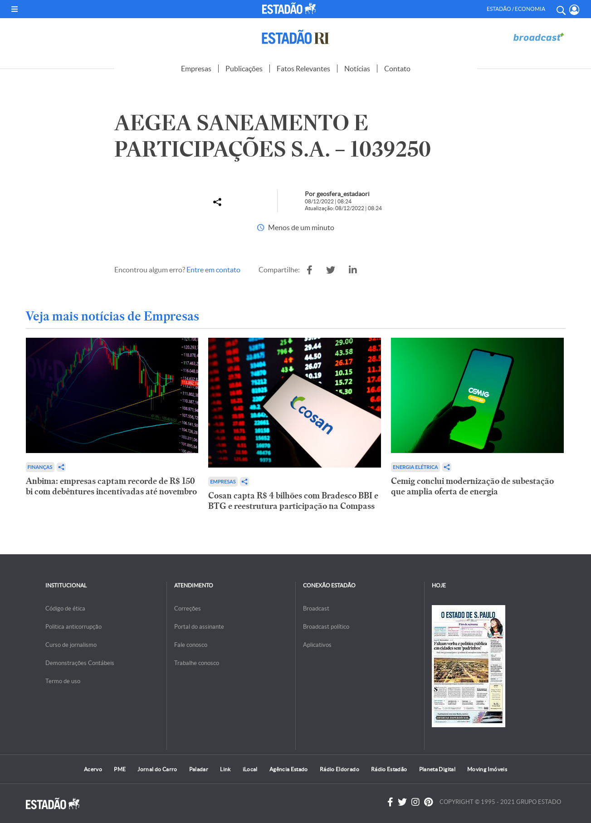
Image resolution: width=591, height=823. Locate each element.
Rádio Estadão (389, 769)
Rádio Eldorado (339, 769)
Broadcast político (326, 626)
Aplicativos (317, 644)
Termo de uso (62, 681)
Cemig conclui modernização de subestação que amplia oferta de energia (472, 486)
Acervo (93, 769)
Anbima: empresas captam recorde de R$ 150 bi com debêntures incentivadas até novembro (111, 486)
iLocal (250, 769)
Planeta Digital (437, 769)
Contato (397, 68)
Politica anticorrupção (73, 626)
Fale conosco (190, 644)
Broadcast (316, 608)
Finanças (40, 467)
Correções (187, 608)
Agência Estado (288, 769)
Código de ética (65, 608)
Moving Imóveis (487, 769)
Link (225, 769)
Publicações (244, 68)
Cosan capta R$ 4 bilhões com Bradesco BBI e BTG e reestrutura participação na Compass (293, 500)
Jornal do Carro (157, 769)
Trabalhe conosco (196, 663)
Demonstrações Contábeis (79, 663)
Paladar (199, 769)
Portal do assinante (199, 626)
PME (120, 769)
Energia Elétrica (415, 467)
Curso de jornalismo (71, 644)
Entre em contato (213, 270)
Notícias (357, 68)
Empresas (196, 68)
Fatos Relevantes (303, 68)
